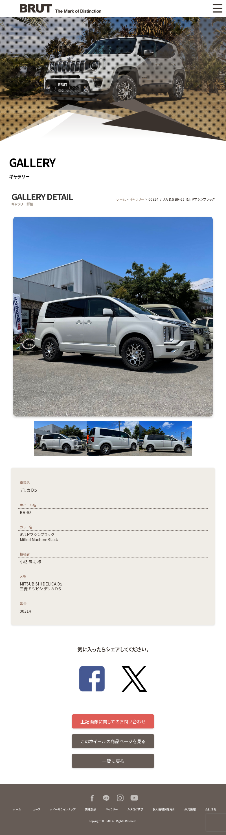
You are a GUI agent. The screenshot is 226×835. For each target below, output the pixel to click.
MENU (217, 8)
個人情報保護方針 (164, 809)
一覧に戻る (113, 761)
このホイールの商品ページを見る (113, 741)
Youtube (134, 798)
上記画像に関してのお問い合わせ (113, 721)
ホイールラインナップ (63, 809)
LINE (106, 798)
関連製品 (90, 809)
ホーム (121, 199)
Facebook (92, 798)
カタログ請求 (135, 809)
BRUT (59, 8)
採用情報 (190, 809)
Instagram (120, 798)
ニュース (35, 809)
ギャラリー (137, 199)
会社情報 (210, 809)
